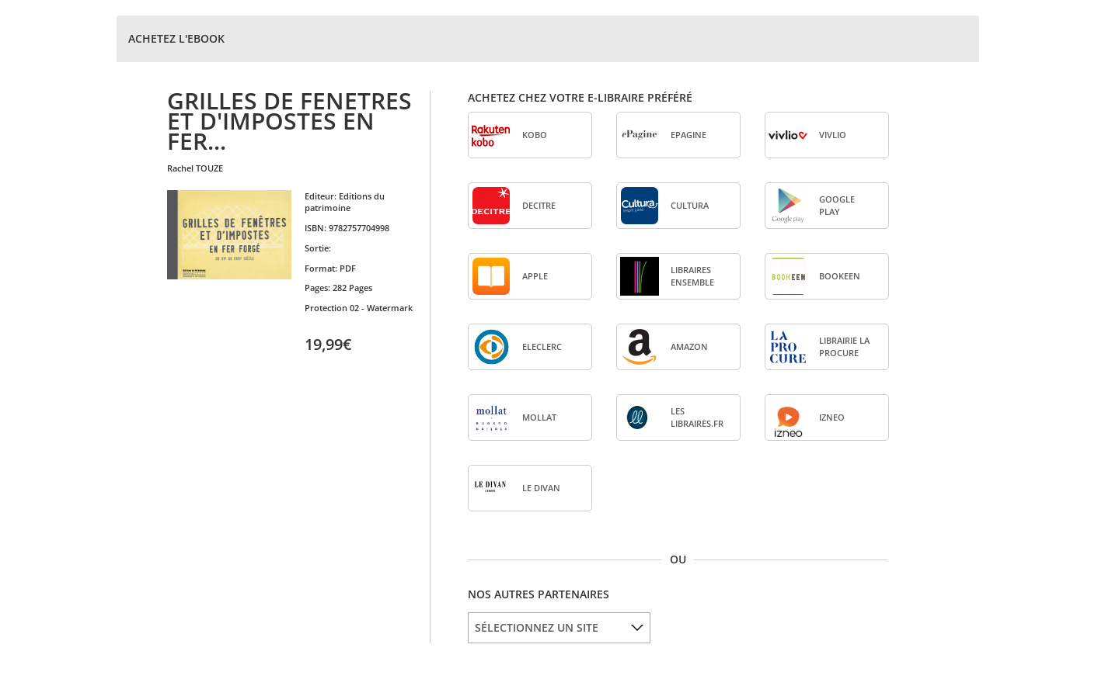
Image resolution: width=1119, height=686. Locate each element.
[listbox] (559, 627)
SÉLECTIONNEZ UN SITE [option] (536, 627)
